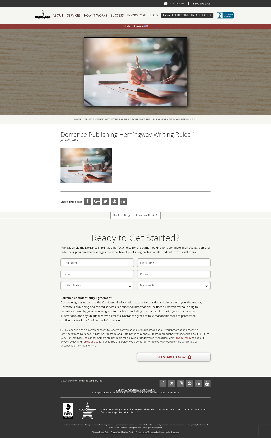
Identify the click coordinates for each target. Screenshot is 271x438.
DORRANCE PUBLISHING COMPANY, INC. (135, 389)
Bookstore (136, 15)
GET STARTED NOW (173, 357)
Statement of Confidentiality (148, 432)
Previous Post (147, 215)
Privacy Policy (182, 337)
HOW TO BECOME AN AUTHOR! (186, 15)
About (58, 15)
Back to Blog (121, 215)
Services (74, 15)
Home (78, 119)
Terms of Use (90, 341)
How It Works (95, 15)
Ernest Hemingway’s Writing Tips (107, 119)
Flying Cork (174, 432)
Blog (153, 15)
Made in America (133, 26)
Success (117, 15)
